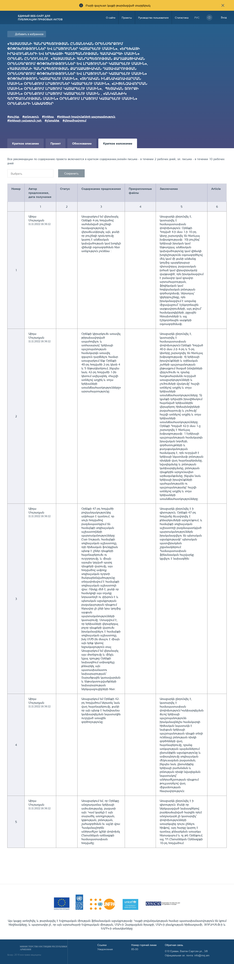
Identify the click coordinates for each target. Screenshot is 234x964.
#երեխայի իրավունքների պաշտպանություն (86, 116)
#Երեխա (48, 116)
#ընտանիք (52, 120)
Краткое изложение (117, 143)
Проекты (127, 17)
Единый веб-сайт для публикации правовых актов (40, 17)
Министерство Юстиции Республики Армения (43, 948)
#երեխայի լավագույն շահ (24, 120)
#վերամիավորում (74, 120)
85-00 (134, 949)
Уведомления (105, 949)
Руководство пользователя (153, 17)
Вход (224, 17)
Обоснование (82, 143)
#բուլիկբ (13, 116)
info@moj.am (201, 955)
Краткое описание (25, 143)
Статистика (181, 17)
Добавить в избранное (29, 34)
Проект (55, 143)
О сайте (110, 17)
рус (197, 17)
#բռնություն (30, 116)
